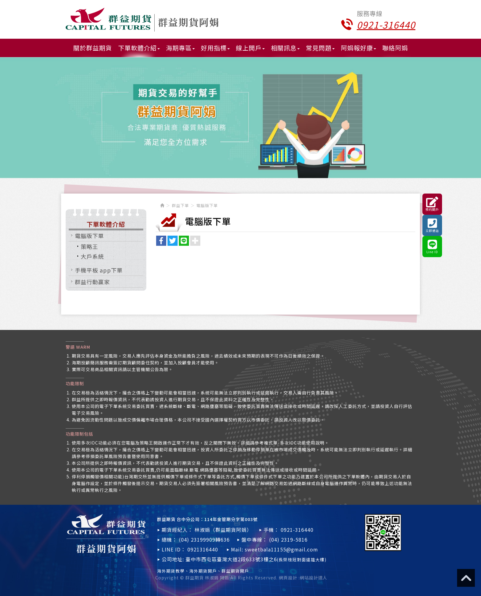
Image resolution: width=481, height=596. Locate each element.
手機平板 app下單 (99, 270)
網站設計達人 (313, 577)
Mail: (237, 549)
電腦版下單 (89, 236)
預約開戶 (432, 204)
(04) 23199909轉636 (204, 539)
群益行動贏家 (92, 282)
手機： (271, 529)
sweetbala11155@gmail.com (281, 549)
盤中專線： (254, 539)
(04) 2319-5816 (288, 539)
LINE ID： (174, 549)
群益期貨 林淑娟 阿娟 (142, 20)
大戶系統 (92, 256)
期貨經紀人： (177, 529)
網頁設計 (288, 577)
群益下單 (180, 205)
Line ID (432, 246)
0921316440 (202, 549)
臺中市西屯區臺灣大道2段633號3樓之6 (256, 559)
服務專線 (370, 13)
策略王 (89, 246)
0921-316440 (297, 529)
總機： (169, 539)
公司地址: (173, 559)
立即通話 (432, 225)
